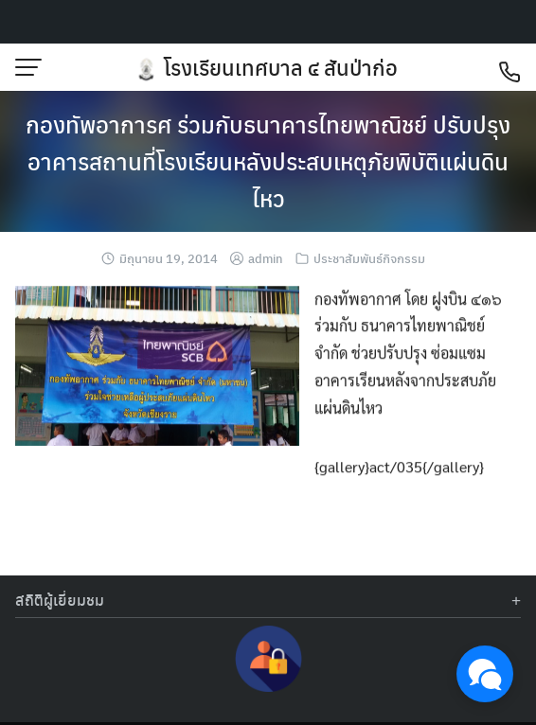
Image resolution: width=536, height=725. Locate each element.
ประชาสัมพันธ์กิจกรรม (369, 258)
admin (265, 258)
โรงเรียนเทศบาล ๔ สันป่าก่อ (281, 67)
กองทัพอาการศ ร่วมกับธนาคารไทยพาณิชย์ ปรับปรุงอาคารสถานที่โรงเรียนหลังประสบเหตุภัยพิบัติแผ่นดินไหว (268, 161)
